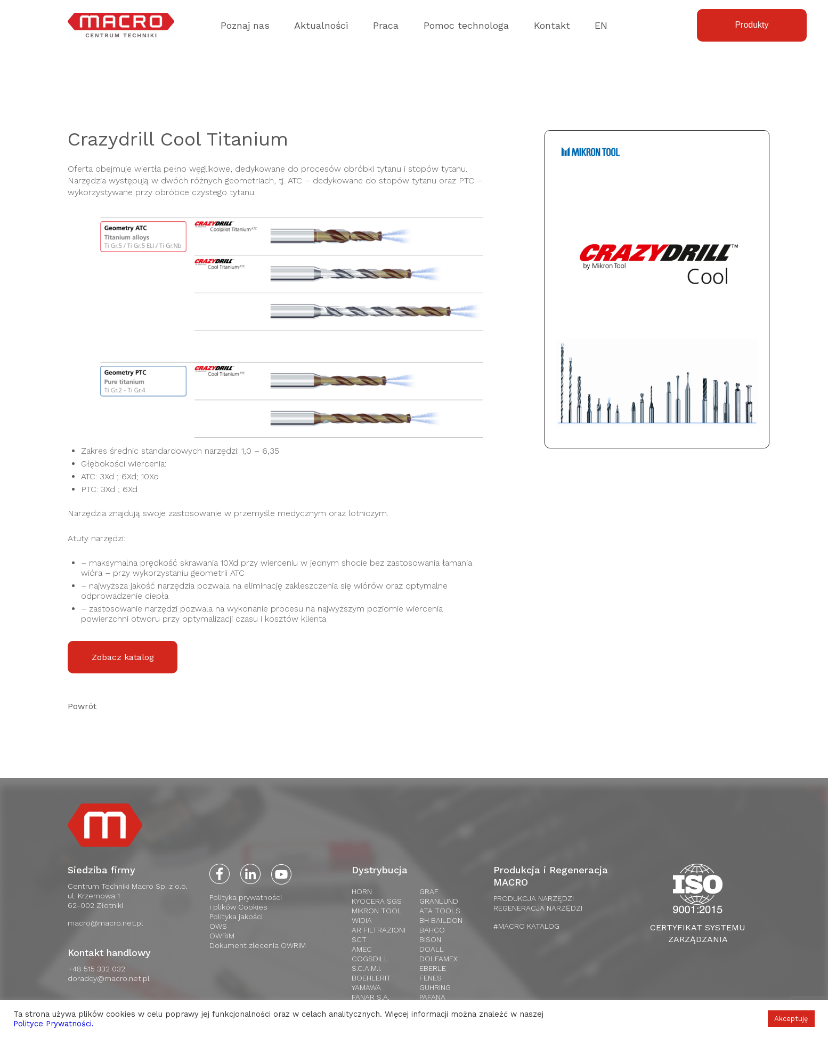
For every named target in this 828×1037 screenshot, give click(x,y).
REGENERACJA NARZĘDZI (537, 908)
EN (601, 25)
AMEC (362, 949)
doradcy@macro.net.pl (109, 978)
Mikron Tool (377, 910)
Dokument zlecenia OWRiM (257, 945)
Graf (429, 891)
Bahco (432, 930)
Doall (431, 949)
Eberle (432, 968)
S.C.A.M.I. (366, 968)
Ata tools (439, 910)
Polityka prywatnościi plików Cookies (245, 902)
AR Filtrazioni (378, 930)
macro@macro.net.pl (105, 923)
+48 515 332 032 (96, 968)
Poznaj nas (245, 25)
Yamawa (366, 987)
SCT (359, 939)
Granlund (438, 901)
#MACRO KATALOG (526, 926)
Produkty (751, 24)
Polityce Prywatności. (53, 1023)
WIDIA (362, 920)
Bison (430, 939)
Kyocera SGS (377, 901)
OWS (218, 926)
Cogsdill (370, 958)
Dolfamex (438, 958)
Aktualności (321, 25)
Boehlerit (371, 978)
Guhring (435, 987)
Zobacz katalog (123, 657)
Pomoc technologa (466, 25)
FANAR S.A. (370, 997)
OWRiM (221, 935)
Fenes (430, 978)
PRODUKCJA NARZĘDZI (533, 898)
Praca (386, 25)
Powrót (82, 706)
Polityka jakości (236, 916)
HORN (362, 891)
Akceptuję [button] (791, 1019)
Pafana (432, 997)
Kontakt (552, 25)
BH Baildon (440, 920)
